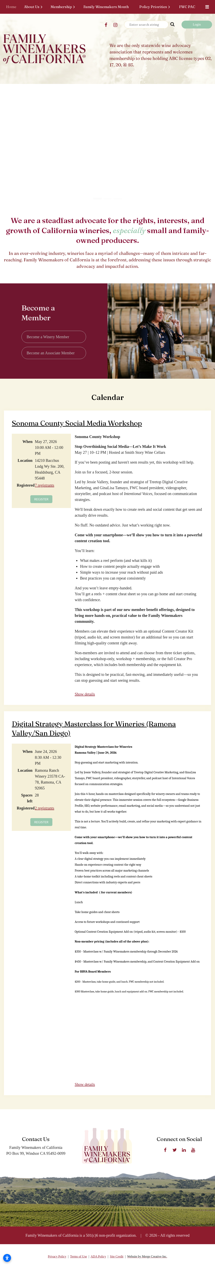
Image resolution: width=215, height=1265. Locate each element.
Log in (197, 24)
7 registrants (44, 485)
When (27, 441)
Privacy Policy (57, 1256)
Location (25, 460)
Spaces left (26, 798)
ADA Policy (98, 1256)
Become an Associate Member (51, 353)
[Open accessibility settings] (7, 1258)
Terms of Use (78, 1256)
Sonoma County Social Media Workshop (77, 423)
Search (172, 24)
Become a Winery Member (48, 337)
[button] (97, 195)
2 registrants (44, 808)
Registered (24, 485)
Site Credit (116, 1256)
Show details (85, 694)
